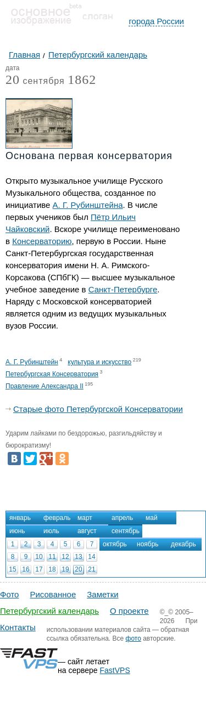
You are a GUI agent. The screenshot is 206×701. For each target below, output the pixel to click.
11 (51, 557)
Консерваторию (41, 241)
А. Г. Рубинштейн (31, 362)
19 (65, 569)
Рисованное (53, 594)
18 (51, 569)
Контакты (18, 627)
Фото (9, 594)
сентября (35, 81)
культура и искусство (99, 362)
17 (38, 569)
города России (156, 21)
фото (133, 638)
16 (25, 569)
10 (38, 557)
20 (78, 569)
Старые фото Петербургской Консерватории (98, 409)
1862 (82, 79)
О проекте (129, 610)
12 (65, 557)
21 (91, 569)
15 (12, 569)
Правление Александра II (44, 386)
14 (91, 557)
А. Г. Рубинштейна (88, 205)
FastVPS (115, 670)
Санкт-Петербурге (123, 289)
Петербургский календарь (49, 610)
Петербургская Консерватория (51, 374)
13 (78, 557)
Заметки (102, 594)
